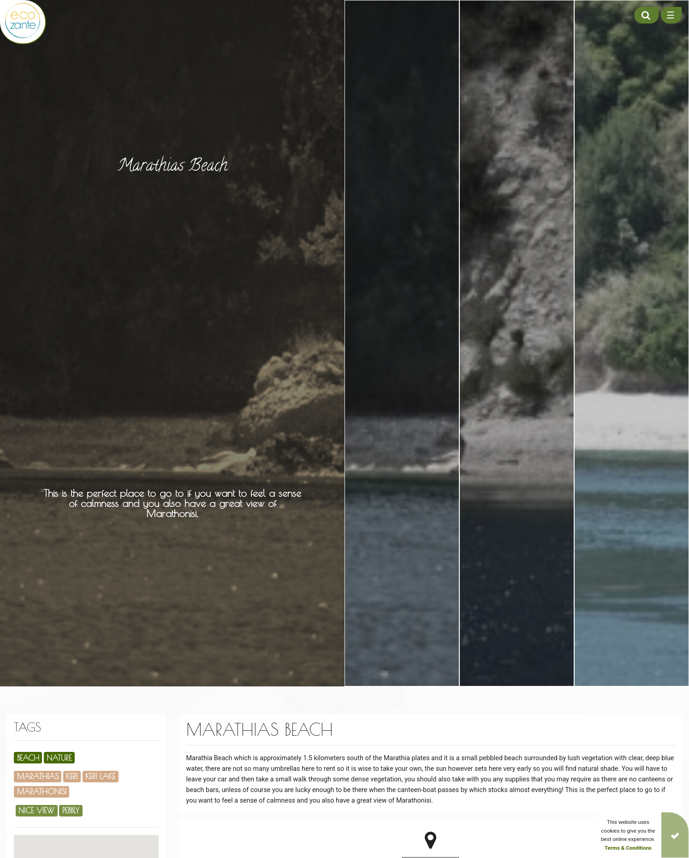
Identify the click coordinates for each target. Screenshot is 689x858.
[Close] (675, 835)
